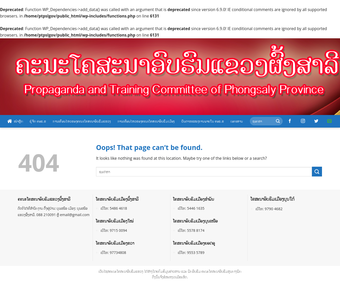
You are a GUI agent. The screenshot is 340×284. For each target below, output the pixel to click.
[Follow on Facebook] (289, 121)
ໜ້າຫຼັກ (15, 121)
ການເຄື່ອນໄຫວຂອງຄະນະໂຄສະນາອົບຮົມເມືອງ (146, 121)
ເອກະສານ (237, 121)
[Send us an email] (329, 121)
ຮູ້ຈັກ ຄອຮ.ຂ (38, 121)
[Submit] (278, 121)
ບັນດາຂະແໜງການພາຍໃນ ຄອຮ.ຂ (202, 121)
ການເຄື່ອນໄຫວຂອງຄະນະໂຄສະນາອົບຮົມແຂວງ (82, 121)
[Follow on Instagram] (303, 121)
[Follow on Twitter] (316, 121)
